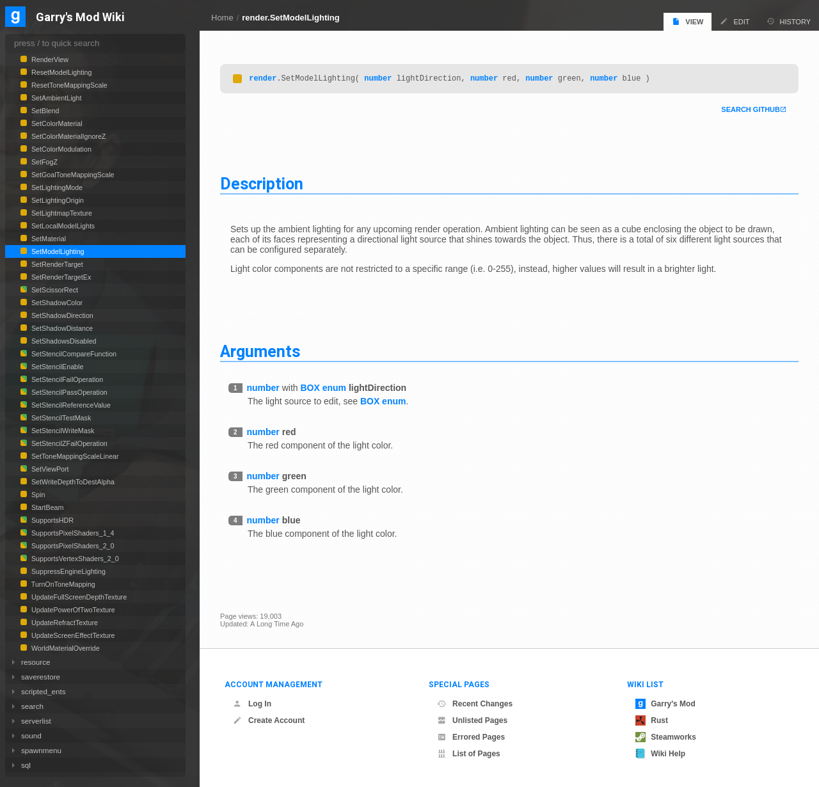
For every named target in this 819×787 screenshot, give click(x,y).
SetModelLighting (56, 251)
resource (35, 662)
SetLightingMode (56, 187)
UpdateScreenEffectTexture (72, 635)
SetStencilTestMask (60, 418)
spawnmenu (41, 750)
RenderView (48, 59)
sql (26, 765)
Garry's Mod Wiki (80, 17)
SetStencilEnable (56, 366)
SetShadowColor (56, 302)
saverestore (40, 676)
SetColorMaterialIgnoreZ (67, 136)
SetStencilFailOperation (66, 379)
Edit (734, 21)
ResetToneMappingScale (68, 85)
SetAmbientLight (55, 98)
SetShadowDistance (61, 328)
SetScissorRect (53, 290)
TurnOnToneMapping (62, 584)
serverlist (36, 721)
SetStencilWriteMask (61, 430)
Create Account (269, 720)
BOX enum (323, 390)
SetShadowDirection (61, 315)
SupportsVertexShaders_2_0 (74, 558)
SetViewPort (49, 469)
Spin (37, 494)
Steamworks (665, 737)
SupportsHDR (51, 520)
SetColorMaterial (56, 123)
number (378, 79)
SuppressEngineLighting (67, 571)
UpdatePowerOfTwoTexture (72, 610)
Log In (252, 704)
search (32, 706)
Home (222, 17)
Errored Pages (471, 737)
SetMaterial (47, 238)
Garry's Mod (665, 704)
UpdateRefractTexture (63, 622)
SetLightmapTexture (60, 213)
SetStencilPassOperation (68, 392)
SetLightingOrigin (56, 200)
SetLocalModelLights (62, 226)
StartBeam (46, 507)
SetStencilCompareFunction (72, 354)
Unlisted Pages (472, 720)
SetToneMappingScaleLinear (74, 456)
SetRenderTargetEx (60, 277)
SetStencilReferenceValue (70, 405)
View (687, 21)
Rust (651, 720)
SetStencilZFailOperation (68, 443)
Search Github (750, 111)
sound (31, 735)
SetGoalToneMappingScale (72, 175)
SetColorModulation (60, 149)
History (789, 21)
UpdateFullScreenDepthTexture (78, 597)
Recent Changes (475, 704)
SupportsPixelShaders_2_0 (72, 546)
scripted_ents (43, 691)
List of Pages (468, 754)
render (262, 79)
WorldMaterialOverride (64, 648)
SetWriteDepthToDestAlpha (72, 482)
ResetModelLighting (60, 72)
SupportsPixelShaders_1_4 (72, 533)
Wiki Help (660, 754)
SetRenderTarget (56, 264)
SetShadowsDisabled (63, 341)
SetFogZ (43, 162)
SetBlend (44, 111)
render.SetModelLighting (290, 17)
